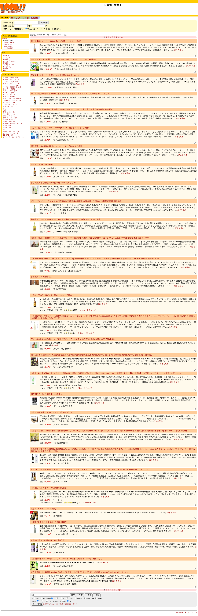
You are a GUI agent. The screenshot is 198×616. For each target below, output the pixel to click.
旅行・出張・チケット (10, 116)
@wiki (99, 598)
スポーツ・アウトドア (10, 91)
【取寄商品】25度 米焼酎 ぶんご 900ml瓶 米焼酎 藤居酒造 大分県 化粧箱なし (66, 559)
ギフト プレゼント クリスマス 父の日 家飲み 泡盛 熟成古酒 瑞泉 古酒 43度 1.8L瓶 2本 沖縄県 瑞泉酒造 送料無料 (76, 201)
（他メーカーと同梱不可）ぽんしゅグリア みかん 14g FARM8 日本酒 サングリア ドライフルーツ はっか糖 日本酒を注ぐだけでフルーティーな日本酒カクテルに (95, 259)
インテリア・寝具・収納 (10, 77)
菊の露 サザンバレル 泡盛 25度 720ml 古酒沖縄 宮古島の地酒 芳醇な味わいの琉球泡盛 (65, 219)
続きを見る (178, 50)
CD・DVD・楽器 (8, 135)
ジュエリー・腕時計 (9, 89)
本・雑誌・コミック (9, 114)
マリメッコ (6, 57)
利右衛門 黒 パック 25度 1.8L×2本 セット (47, 394)
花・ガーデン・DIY (9, 102)
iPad (4, 70)
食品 (4, 110)
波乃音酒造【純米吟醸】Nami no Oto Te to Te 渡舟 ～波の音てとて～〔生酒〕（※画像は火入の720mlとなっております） (80, 572)
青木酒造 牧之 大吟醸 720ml (42, 277)
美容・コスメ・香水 (9, 112)
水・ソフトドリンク (9, 94)
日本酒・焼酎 (7, 125)
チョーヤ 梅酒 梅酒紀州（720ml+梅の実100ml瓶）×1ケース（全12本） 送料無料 (63, 59)
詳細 (44, 598)
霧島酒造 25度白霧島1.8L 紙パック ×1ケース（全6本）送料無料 (56, 146)
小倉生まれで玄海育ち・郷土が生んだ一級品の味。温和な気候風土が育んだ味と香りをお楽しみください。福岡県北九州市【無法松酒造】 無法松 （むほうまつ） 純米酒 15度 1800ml (106, 373)
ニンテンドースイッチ (10, 61)
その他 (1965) (8, 48)
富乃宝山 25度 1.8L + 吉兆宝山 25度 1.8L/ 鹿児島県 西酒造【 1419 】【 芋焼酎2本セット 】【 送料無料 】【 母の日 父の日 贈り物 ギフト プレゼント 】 (92, 469)
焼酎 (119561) (8, 44)
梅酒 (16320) (8, 46)
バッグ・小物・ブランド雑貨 (12, 98)
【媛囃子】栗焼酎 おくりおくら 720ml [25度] (49, 522)
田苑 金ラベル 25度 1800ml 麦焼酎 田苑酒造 (48, 488)
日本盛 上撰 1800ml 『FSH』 (42, 164)
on (70, 601)
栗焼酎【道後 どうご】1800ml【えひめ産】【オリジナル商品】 (56, 41)
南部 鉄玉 (6, 55)
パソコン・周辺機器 (9, 96)
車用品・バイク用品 (9, 121)
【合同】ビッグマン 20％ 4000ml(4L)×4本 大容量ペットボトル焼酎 (60, 128)
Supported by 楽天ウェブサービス (186, 612)
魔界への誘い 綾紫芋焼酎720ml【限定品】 (48, 540)
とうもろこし (7, 67)
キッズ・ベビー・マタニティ (12, 85)
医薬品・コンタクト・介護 (11, 131)
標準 (37, 598)
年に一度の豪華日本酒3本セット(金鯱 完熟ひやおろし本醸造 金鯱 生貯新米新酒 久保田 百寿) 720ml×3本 (73, 339)
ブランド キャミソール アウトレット (14, 137)
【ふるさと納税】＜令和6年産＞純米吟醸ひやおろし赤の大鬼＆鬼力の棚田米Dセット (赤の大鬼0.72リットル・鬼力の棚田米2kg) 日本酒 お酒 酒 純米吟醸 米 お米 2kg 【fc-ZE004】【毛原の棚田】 (109, 431)
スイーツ (6, 129)
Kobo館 (34, 18)
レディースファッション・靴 (12, 100)
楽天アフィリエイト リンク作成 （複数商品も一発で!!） (60, 604)
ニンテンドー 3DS (8, 65)
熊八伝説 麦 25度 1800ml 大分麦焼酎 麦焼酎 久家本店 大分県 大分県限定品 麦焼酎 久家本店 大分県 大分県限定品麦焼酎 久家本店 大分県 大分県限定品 (91, 355)
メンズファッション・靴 (10, 133)
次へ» (120, 37)
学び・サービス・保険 (10, 118)
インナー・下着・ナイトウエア (12, 123)
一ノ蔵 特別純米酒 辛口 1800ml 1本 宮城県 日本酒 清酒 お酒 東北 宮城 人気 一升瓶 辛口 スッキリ (70, 94)
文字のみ (71, 598)
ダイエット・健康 (8, 93)
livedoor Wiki (90, 598)
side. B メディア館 (20, 18)
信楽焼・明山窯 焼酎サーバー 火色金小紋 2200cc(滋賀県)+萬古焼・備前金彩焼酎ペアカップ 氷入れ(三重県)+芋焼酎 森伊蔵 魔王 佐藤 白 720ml (90, 238)
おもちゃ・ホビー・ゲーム (11, 79)
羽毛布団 (6, 63)
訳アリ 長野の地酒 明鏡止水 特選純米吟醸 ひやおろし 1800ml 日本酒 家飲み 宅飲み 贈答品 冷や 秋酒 (71, 109)
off (65, 601)
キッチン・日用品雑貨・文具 (12, 87)
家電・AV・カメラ (8, 106)
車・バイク (6, 108)
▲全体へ (4, 38)
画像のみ (79, 598)
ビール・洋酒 (7, 127)
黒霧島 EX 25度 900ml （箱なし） (44, 509)
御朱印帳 (6, 59)
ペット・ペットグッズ (10, 104)
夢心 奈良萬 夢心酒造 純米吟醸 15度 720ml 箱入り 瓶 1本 (54, 183)
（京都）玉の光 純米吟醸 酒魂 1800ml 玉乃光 (52, 295)
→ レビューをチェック (86, 310)
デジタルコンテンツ (9, 119)
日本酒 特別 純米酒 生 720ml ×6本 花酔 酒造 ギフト (51, 412)
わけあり (6, 68)
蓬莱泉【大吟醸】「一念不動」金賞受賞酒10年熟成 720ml (55, 75)
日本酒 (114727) (9, 42)
